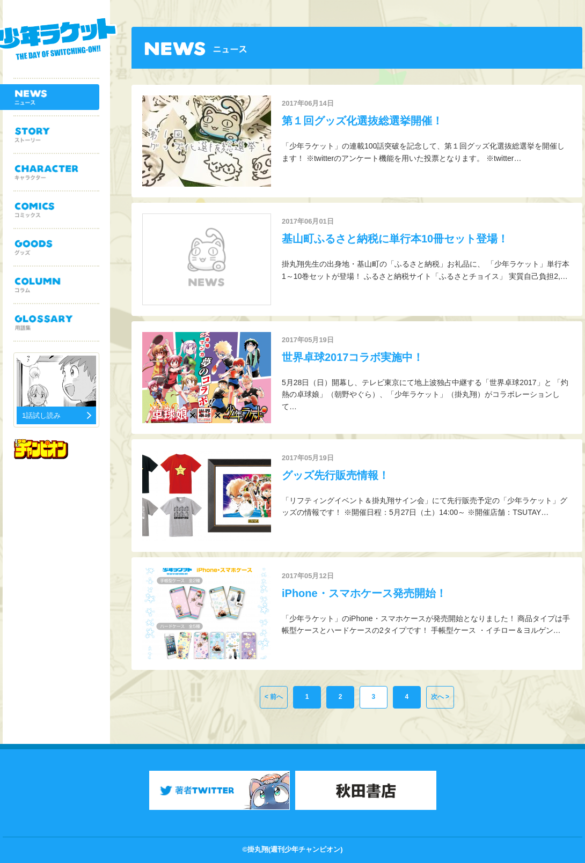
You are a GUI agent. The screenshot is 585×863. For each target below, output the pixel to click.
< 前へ (274, 696)
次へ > (440, 696)
